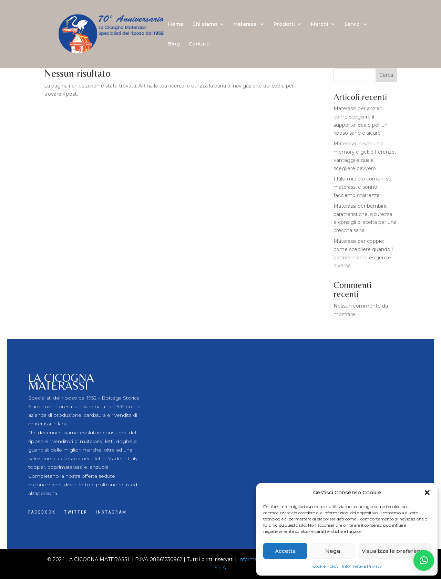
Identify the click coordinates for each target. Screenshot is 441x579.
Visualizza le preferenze (394, 551)
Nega (332, 551)
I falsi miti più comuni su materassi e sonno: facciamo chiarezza (362, 187)
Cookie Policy (325, 566)
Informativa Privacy (362, 566)
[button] (427, 492)
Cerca (386, 75)
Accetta (285, 551)
